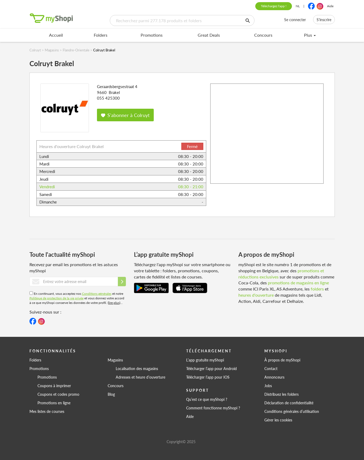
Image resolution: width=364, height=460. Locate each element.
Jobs (268, 385)
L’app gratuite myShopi (205, 360)
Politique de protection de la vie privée (56, 298)
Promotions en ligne (53, 402)
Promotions (152, 35)
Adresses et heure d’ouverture (140, 377)
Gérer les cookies (278, 420)
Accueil (56, 35)
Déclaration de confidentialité (288, 402)
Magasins (115, 360)
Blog (111, 394)
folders (317, 289)
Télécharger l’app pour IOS (208, 377)
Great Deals (209, 35)
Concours (263, 35)
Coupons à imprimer (54, 385)
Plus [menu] (310, 35)
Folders (100, 35)
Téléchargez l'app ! (273, 6)
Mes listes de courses (46, 411)
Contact (270, 368)
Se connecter (295, 19)
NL (298, 6)
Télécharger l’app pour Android (211, 368)
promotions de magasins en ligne (298, 283)
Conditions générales (96, 293)
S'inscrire (324, 19)
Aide (330, 6)
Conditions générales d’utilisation (291, 411)
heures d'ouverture (256, 295)
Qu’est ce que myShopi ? (206, 399)
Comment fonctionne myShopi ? (213, 407)
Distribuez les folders (281, 394)
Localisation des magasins (137, 368)
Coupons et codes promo (58, 394)
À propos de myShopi (282, 360)
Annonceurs (274, 377)
